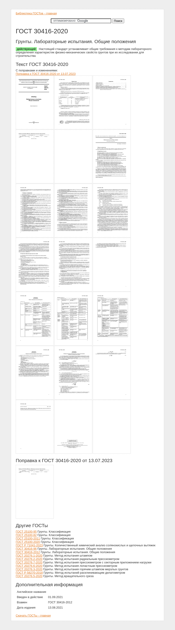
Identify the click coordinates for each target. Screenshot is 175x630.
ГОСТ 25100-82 (26, 535)
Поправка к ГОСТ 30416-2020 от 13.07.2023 (46, 73)
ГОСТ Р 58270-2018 (29, 572)
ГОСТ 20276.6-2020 (29, 566)
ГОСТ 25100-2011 (28, 538)
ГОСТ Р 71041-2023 (29, 545)
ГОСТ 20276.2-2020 (29, 559)
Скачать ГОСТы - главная (33, 615)
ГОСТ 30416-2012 (28, 552)
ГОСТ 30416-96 (26, 548)
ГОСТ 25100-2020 (28, 542)
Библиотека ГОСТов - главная (36, 13)
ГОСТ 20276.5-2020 (29, 576)
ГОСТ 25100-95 (26, 531)
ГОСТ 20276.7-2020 (29, 562)
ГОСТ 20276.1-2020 (29, 555)
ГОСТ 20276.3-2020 (29, 569)
